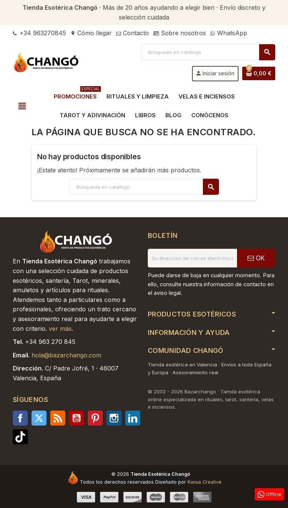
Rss (57, 418)
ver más (60, 328)
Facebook (20, 418)
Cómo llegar (91, 33)
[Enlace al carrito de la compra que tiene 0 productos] (258, 73)
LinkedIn (132, 418)
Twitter (39, 418)
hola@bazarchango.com (66, 355)
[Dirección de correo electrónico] (192, 258)
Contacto (132, 33)
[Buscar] (208, 52)
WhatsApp (228, 33)
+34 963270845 (39, 33)
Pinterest (95, 418)
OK (256, 258)
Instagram (114, 418)
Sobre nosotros (179, 33)
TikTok (20, 436)
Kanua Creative (205, 482)
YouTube (76, 418)
